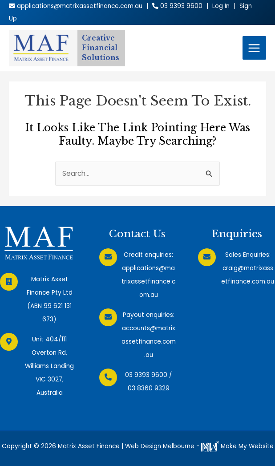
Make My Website (237, 446)
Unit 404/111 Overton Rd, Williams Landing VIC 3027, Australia (49, 366)
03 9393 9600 (146, 375)
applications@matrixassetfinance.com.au (148, 281)
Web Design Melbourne (159, 446)
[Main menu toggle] (254, 48)
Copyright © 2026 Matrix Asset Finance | (63, 446)
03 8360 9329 (149, 388)
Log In (221, 6)
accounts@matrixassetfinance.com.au (148, 341)
